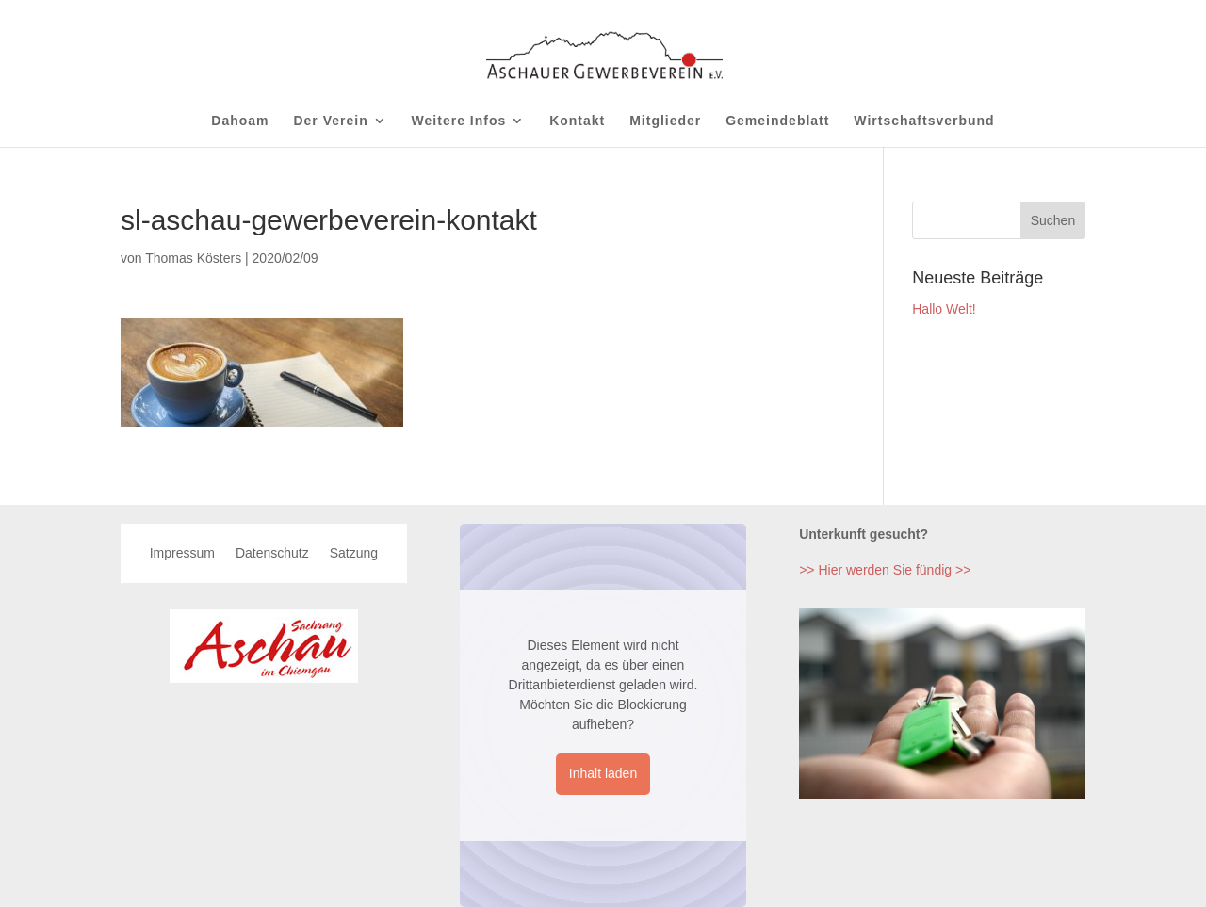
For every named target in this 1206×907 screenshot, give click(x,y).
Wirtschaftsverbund (924, 121)
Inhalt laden (603, 773)
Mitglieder (665, 121)
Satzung (354, 553)
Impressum (182, 553)
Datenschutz (272, 553)
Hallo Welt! (943, 308)
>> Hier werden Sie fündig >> (884, 569)
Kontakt (577, 121)
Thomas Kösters (193, 258)
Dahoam (240, 121)
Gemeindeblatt (777, 121)
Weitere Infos (459, 121)
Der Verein (330, 121)
